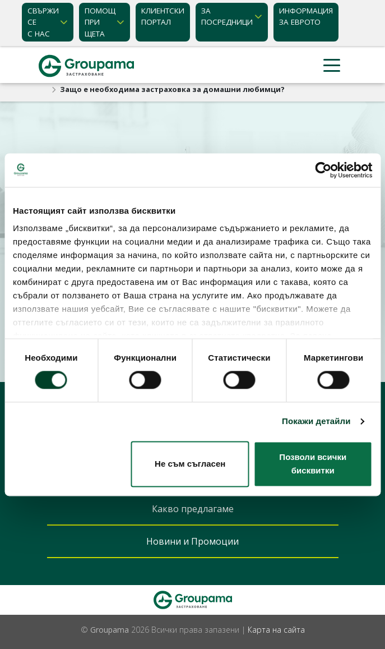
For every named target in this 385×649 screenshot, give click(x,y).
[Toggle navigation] (332, 66)
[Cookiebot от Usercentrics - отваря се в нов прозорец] (323, 170)
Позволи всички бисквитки (312, 463)
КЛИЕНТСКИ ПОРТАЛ (162, 16)
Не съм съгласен (190, 463)
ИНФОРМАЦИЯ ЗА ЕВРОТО (306, 16)
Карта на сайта (276, 629)
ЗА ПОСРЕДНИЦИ (227, 16)
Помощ (100, 22)
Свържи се (43, 22)
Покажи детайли (316, 421)
